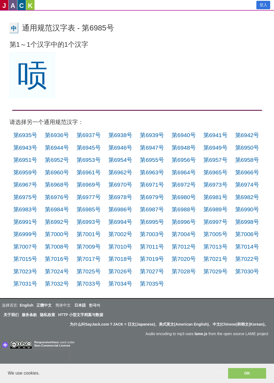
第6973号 (215, 184)
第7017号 (89, 259)
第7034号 (120, 283)
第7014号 (247, 246)
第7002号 (120, 234)
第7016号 (57, 259)
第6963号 (152, 172)
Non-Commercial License (52, 345)
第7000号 (57, 234)
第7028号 (184, 271)
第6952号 (57, 160)
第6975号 (25, 197)
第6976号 (57, 197)
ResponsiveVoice (46, 342)
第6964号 (184, 172)
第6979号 (152, 197)
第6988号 (184, 209)
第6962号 (120, 172)
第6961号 (89, 172)
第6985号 (89, 209)
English (26, 305)
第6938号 (120, 135)
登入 (263, 5)
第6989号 (215, 209)
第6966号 (247, 172)
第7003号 (152, 234)
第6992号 (57, 222)
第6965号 (215, 172)
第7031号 (25, 283)
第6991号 (25, 222)
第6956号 (184, 160)
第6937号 (89, 135)
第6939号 (152, 135)
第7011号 (152, 246)
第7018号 (120, 259)
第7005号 (215, 234)
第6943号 (25, 147)
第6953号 (89, 160)
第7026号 (120, 271)
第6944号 (57, 147)
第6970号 (120, 184)
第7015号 (25, 259)
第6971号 (152, 184)
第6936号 (57, 135)
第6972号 (184, 184)
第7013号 (215, 246)
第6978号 (120, 197)
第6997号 (215, 222)
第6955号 (152, 160)
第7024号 (57, 271)
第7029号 (215, 271)
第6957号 (215, 160)
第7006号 (247, 234)
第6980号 (184, 197)
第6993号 (89, 222)
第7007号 (25, 246)
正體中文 (44, 305)
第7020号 (184, 259)
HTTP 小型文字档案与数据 (80, 315)
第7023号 (25, 271)
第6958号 (247, 160)
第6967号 (25, 184)
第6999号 (25, 234)
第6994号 (120, 222)
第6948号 (184, 147)
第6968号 (57, 184)
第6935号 (25, 135)
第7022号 (247, 259)
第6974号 (247, 184)
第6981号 (215, 197)
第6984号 (57, 209)
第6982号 (247, 197)
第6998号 (247, 222)
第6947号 (152, 147)
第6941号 (215, 135)
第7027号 (152, 271)
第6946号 (120, 147)
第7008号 (57, 246)
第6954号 (120, 160)
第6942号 (247, 135)
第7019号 (152, 259)
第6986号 (120, 209)
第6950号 (247, 147)
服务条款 (29, 315)
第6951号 (25, 160)
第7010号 (120, 246)
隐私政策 (47, 315)
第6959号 (25, 172)
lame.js (200, 334)
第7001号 (89, 234)
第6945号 (89, 147)
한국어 (94, 305)
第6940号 (184, 135)
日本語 (80, 305)
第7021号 (215, 259)
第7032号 (57, 283)
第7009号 (89, 246)
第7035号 (152, 283)
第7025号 (89, 271)
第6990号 (247, 209)
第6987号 (152, 209)
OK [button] (247, 373)
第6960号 (57, 172)
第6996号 (184, 222)
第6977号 (89, 197)
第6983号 (25, 209)
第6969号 (89, 184)
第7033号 (89, 283)
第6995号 (152, 222)
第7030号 (247, 271)
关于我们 (11, 315)
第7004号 (184, 234)
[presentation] (35, 358)
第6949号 (215, 147)
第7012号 (184, 246)
